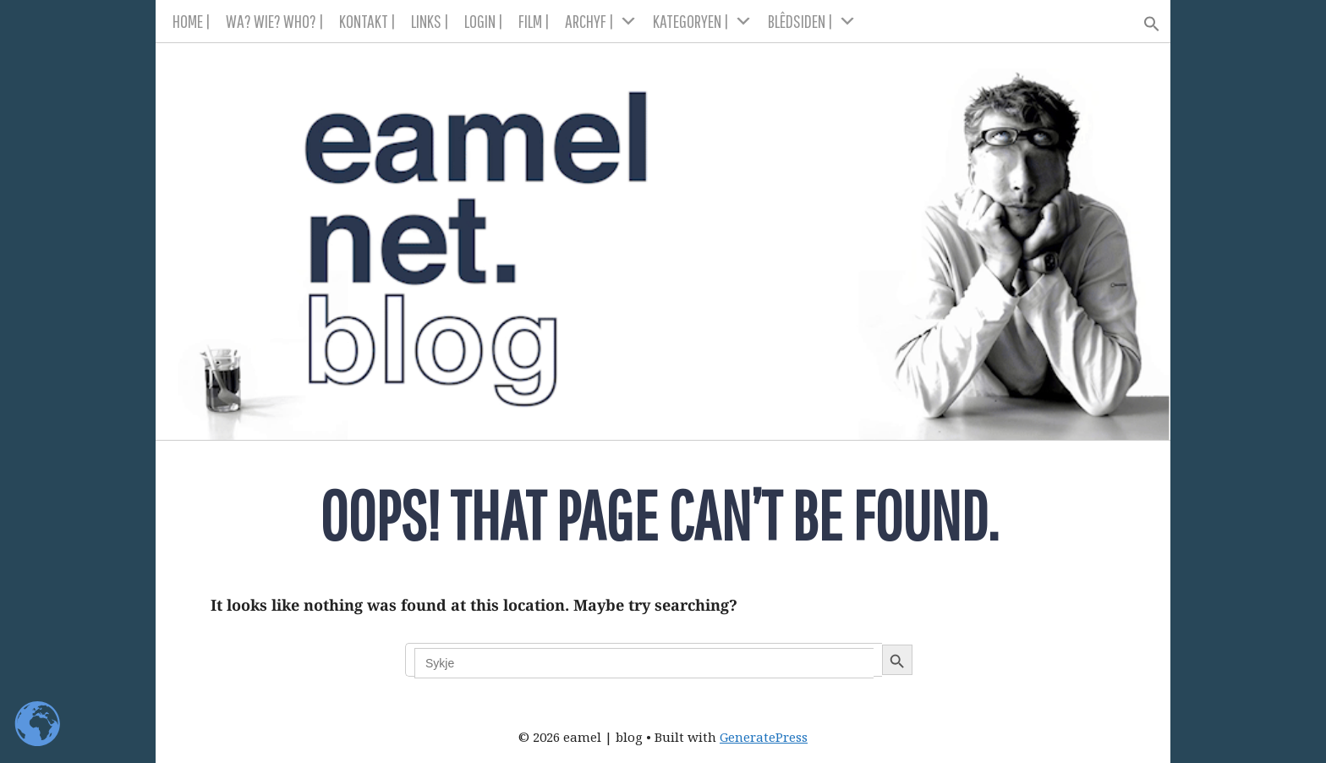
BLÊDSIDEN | (812, 21)
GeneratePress (764, 736)
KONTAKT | (367, 20)
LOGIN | (483, 20)
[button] (1144, 18)
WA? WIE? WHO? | (275, 20)
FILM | (534, 20)
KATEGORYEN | (703, 21)
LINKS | (430, 20)
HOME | (192, 20)
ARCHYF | (601, 21)
